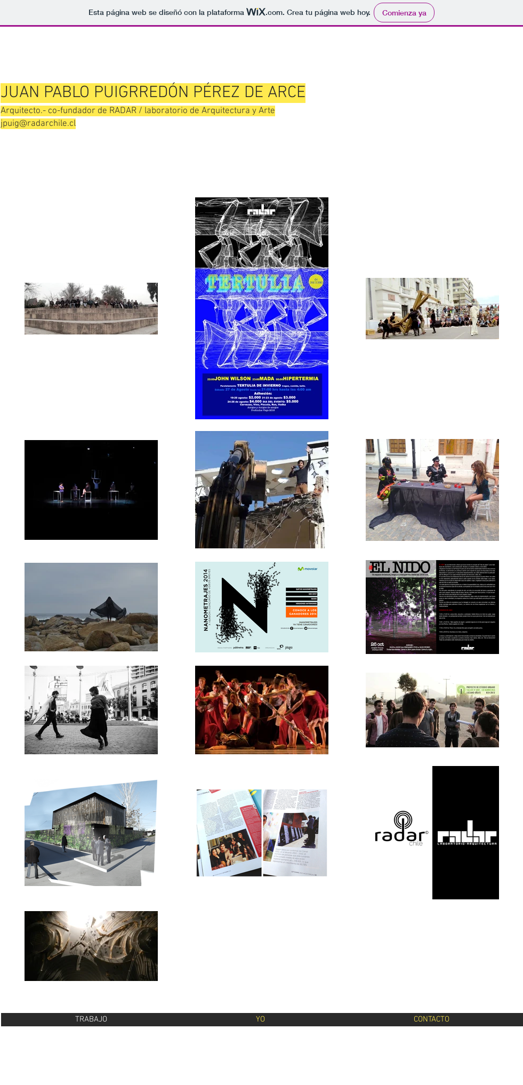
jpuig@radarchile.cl (38, 123)
